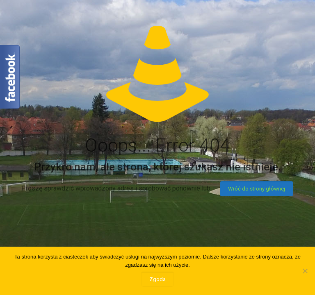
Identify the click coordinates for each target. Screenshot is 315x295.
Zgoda (157, 279)
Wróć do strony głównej (256, 189)
